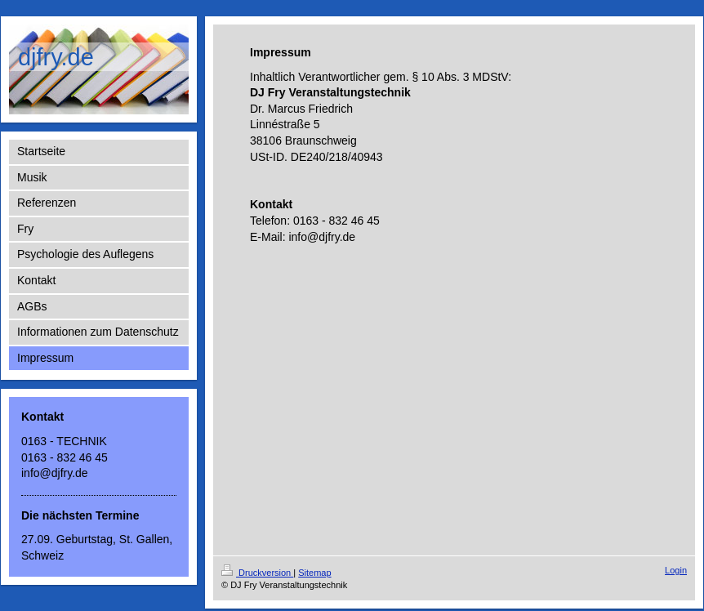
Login (676, 570)
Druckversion (257, 573)
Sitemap (314, 573)
